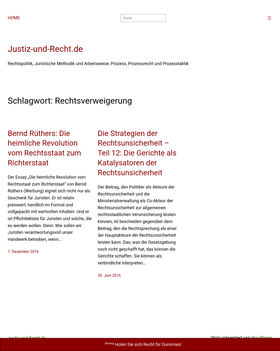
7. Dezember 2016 (23, 251)
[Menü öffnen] (269, 18)
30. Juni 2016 (109, 275)
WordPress (261, 337)
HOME (14, 17)
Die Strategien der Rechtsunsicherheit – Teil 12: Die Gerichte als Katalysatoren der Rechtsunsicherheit (137, 153)
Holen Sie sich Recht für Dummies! (143, 344)
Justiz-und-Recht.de (45, 49)
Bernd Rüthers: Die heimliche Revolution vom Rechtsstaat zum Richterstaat (44, 148)
